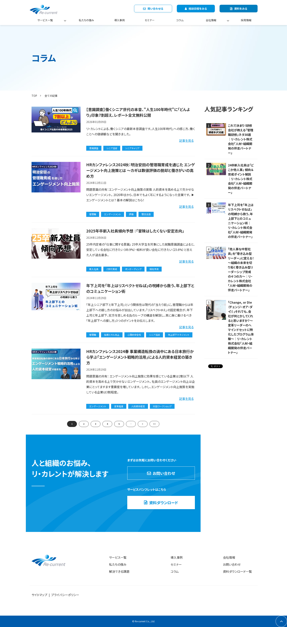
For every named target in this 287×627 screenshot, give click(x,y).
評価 (131, 214)
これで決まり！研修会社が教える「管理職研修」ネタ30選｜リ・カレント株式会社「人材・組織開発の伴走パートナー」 (240, 139)
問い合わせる (155, 8)
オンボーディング (133, 269)
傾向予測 (154, 269)
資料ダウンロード (163, 502)
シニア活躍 (111, 148)
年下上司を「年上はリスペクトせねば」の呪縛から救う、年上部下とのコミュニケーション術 (140, 288)
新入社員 (93, 269)
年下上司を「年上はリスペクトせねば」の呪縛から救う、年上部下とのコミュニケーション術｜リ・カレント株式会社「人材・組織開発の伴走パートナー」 (241, 220)
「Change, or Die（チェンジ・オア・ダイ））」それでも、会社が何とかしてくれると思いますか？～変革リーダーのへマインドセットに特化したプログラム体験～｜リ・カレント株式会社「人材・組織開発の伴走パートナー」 (241, 327)
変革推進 (118, 406)
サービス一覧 (45, 20)
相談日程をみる (198, 8)
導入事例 (119, 20)
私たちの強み (86, 20)
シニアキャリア (132, 148)
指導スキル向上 (111, 334)
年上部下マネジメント (178, 334)
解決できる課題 (119, 571)
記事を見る (186, 140)
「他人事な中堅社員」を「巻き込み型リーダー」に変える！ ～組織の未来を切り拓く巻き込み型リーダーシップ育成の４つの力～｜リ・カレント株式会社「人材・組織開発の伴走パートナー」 (241, 269)
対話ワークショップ (162, 406)
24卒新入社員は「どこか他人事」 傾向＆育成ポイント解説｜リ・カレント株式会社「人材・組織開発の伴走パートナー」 (241, 179)
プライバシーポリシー (65, 594)
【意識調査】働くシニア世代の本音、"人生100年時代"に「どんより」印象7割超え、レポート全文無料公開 (138, 112)
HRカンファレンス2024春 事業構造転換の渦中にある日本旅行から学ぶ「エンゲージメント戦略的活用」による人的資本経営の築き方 (140, 357)
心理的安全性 (134, 334)
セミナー (150, 20)
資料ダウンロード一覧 (237, 571)
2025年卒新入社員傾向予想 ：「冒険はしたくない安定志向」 (135, 231)
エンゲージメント (112, 214)
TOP (34, 96)
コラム (179, 20)
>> (154, 423)
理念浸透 (146, 214)
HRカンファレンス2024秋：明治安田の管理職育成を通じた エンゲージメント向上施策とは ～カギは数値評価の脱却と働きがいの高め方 (140, 170)
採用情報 (246, 20)
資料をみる (240, 8)
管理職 (92, 214)
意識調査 (93, 148)
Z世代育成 (111, 269)
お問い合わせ (164, 473)
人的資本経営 (138, 406)
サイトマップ (39, 594)
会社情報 (211, 20)
